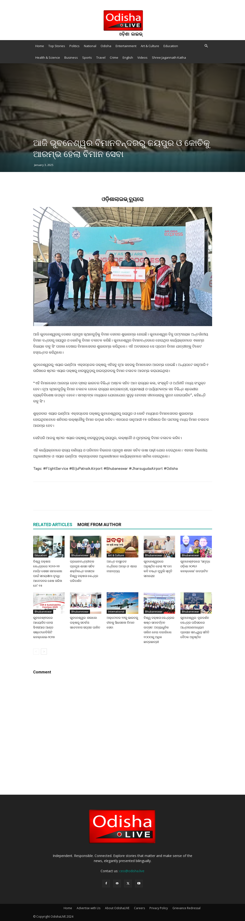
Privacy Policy (158, 908)
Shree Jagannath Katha (169, 57)
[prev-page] (36, 652)
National (90, 46)
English (128, 57)
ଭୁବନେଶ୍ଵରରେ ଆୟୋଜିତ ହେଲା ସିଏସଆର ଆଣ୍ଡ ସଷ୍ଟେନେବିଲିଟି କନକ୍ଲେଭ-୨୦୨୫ (44, 627)
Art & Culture (150, 46)
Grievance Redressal (186, 908)
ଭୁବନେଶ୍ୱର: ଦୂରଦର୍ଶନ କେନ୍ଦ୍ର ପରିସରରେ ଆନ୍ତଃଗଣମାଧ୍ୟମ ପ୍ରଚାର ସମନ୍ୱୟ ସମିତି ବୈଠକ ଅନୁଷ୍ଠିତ (194, 627)
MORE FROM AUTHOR (99, 524)
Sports (87, 57)
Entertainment (126, 46)
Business (71, 57)
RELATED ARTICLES (52, 524)
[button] (206, 46)
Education (170, 46)
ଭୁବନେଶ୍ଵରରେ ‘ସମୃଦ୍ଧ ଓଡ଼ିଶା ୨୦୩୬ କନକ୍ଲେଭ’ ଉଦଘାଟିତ (195, 566)
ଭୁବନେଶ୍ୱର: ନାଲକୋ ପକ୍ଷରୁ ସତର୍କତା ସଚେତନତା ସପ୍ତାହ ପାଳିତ (85, 622)
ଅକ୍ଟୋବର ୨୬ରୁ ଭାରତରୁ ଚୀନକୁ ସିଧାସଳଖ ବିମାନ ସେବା (122, 622)
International (116, 611)
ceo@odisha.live (131, 871)
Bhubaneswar (80, 555)
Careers (139, 908)
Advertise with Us (88, 908)
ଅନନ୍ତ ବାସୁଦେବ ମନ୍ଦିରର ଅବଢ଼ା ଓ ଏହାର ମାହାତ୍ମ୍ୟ (122, 566)
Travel (100, 57)
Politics (74, 46)
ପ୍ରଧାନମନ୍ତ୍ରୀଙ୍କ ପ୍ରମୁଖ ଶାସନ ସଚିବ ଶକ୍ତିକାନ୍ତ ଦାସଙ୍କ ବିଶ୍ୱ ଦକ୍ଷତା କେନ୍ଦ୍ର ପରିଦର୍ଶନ (84, 571)
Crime (114, 57)
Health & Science (47, 57)
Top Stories (56, 46)
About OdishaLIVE (117, 908)
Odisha (106, 46)
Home (39, 46)
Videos (142, 57)
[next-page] (44, 652)
